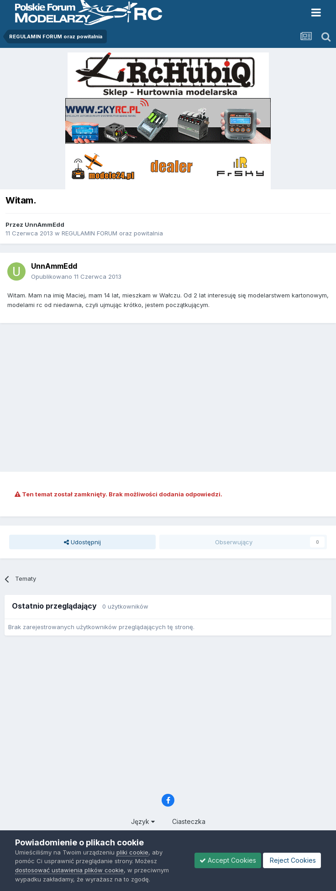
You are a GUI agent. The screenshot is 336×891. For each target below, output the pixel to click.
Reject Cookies (292, 860)
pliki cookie (132, 852)
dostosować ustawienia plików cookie (69, 870)
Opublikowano (76, 276)
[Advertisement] (170, 396)
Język (143, 821)
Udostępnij (82, 542)
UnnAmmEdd (44, 224)
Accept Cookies (228, 860)
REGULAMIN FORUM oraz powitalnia (112, 233)
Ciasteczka (188, 821)
